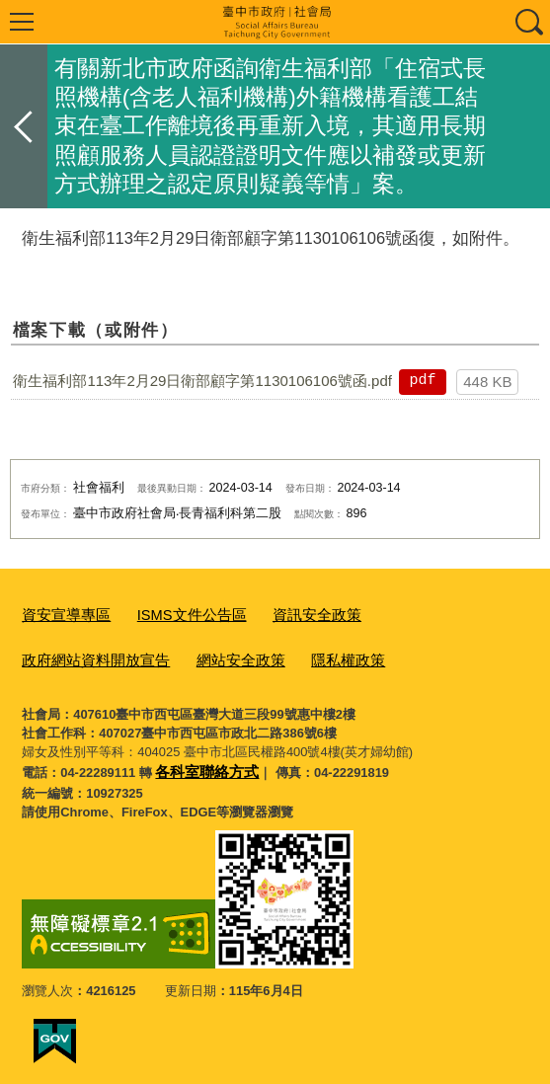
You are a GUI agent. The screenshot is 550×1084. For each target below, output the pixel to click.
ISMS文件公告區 (173, 613)
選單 (21, 21)
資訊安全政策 (285, 613)
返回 (23, 126)
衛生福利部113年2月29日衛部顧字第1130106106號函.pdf (202, 380)
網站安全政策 (60, 654)
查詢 (528, 21)
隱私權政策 (157, 654)
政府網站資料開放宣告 (414, 613)
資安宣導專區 (60, 613)
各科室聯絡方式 (200, 762)
